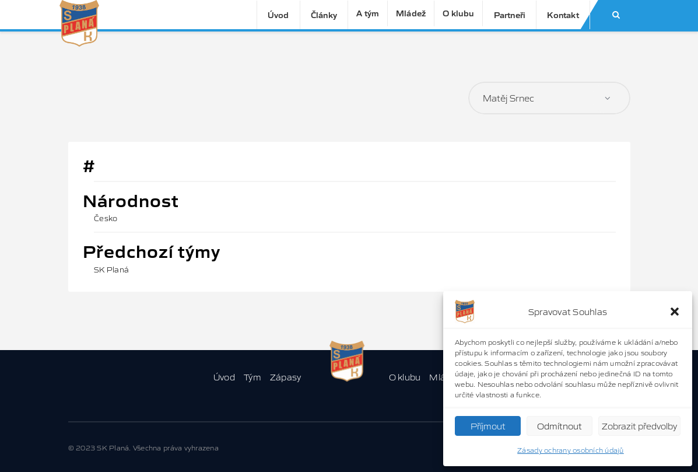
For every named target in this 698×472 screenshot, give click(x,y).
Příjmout (488, 425)
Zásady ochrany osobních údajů (570, 449)
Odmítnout (559, 425)
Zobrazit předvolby (639, 425)
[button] (675, 311)
